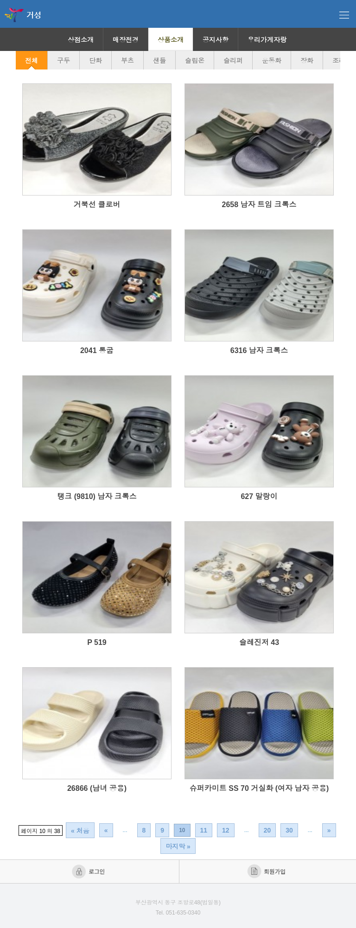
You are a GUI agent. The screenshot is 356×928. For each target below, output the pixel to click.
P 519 (97, 642)
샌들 (159, 60)
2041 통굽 (97, 350)
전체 (31, 60)
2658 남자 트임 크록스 (259, 204)
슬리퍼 (233, 60)
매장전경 (126, 40)
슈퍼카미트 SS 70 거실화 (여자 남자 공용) (259, 788)
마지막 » (178, 846)
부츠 (127, 60)
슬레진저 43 (259, 642)
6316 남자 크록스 (259, 350)
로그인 (89, 871)
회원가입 (267, 871)
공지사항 (216, 40)
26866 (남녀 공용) (97, 788)
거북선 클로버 (97, 204)
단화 (95, 60)
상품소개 (171, 40)
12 (225, 830)
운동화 (271, 60)
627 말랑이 (259, 496)
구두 (63, 60)
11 (204, 830)
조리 (338, 60)
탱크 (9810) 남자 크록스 (97, 496)
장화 (306, 60)
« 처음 (80, 830)
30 (289, 830)
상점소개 (81, 40)
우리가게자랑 (267, 40)
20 (267, 830)
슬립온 (194, 60)
